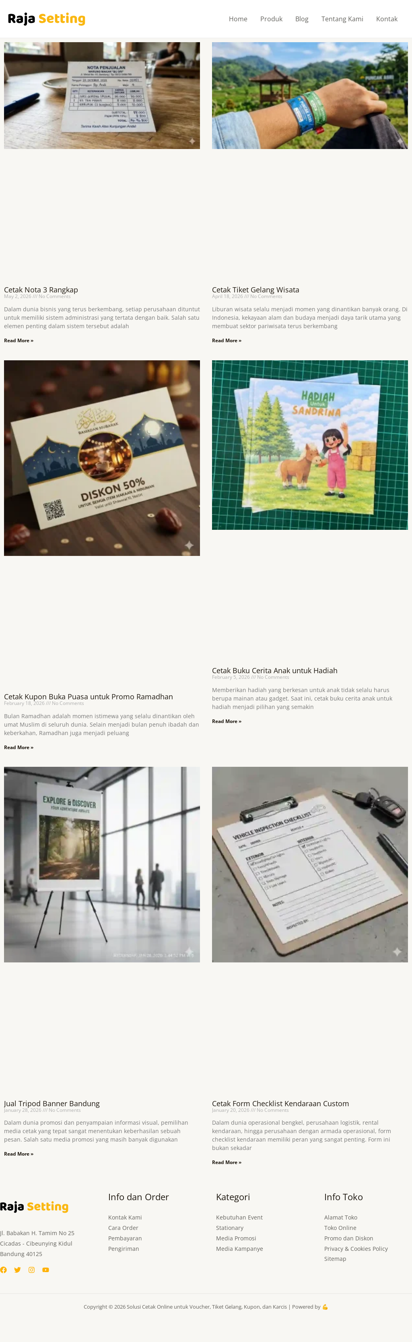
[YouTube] (45, 1269)
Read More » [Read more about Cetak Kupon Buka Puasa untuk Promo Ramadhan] (18, 747)
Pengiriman (123, 1248)
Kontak (387, 18)
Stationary (229, 1228)
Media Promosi (236, 1238)
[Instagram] (31, 1269)
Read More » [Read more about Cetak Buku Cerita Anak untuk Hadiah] (226, 721)
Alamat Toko (340, 1217)
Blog (302, 18)
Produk (271, 18)
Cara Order (123, 1228)
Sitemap (335, 1259)
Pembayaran (125, 1238)
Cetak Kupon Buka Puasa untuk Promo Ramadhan (88, 696)
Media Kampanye (239, 1248)
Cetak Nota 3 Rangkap (41, 289)
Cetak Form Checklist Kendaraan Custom (280, 1103)
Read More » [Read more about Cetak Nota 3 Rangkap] (18, 340)
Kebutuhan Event (239, 1217)
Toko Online (340, 1228)
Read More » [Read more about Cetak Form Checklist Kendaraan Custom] (226, 1162)
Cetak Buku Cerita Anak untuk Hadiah (275, 670)
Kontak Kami (125, 1217)
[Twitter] (17, 1269)
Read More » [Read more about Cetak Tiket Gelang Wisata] (226, 340)
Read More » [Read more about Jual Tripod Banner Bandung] (18, 1153)
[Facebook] (3, 1269)
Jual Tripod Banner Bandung (52, 1103)
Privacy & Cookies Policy (356, 1248)
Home (238, 18)
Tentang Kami (342, 18)
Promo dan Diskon (348, 1238)
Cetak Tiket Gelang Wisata (255, 289)
